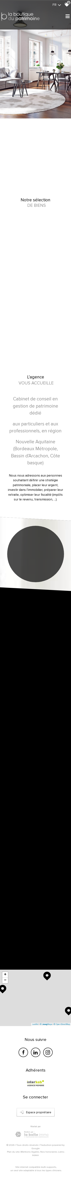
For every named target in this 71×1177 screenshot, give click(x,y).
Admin (35, 1155)
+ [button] (5, 975)
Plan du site (13, 1151)
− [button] (5, 980)
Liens (61, 1151)
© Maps (46, 1024)
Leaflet (35, 1024)
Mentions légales (30, 1151)
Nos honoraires (48, 1151)
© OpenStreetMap (62, 1024)
